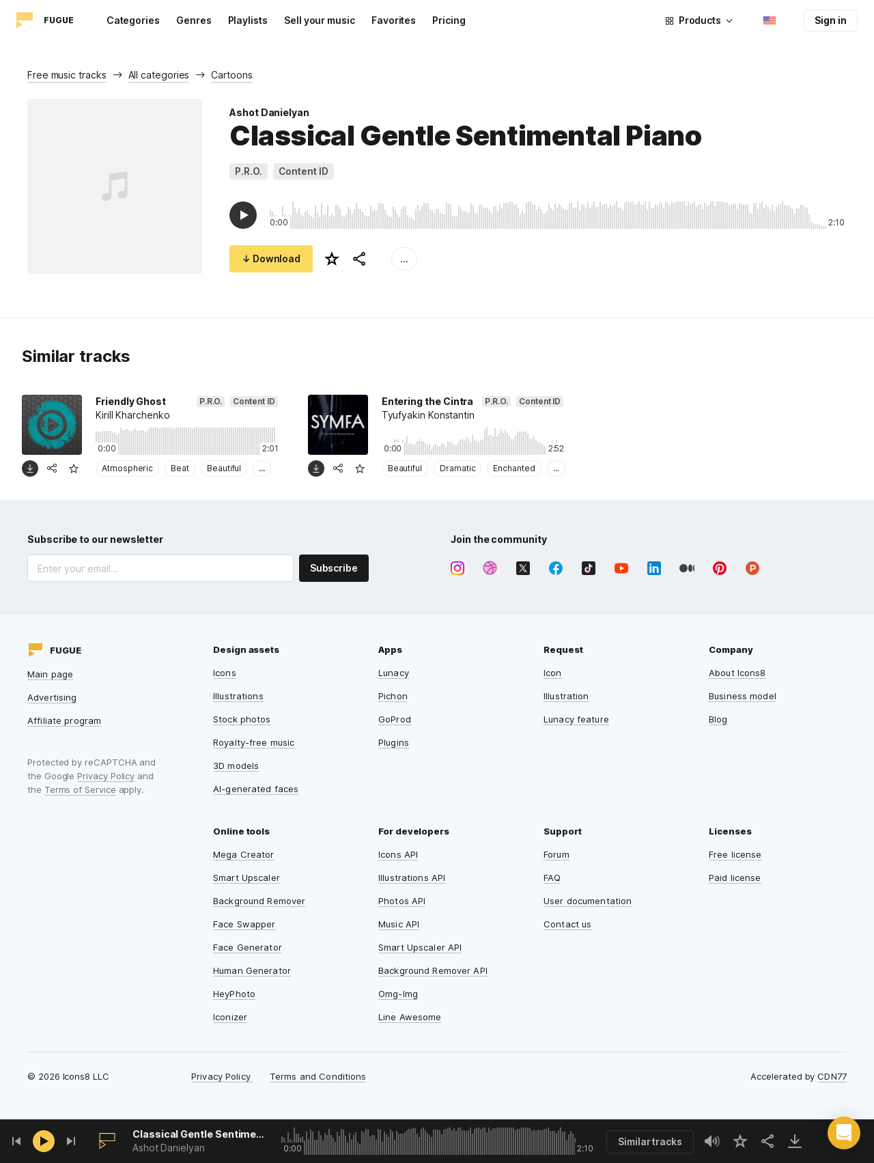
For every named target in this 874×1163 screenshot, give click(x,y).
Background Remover (259, 900)
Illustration (566, 695)
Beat (180, 468)
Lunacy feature (576, 719)
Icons (224, 672)
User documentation (588, 900)
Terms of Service (80, 789)
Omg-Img (398, 993)
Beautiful (224, 468)
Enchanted (514, 468)
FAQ (552, 877)
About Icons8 (737, 672)
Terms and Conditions (318, 1076)
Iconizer (230, 1016)
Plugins (393, 742)
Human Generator (252, 970)
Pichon (393, 695)
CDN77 (832, 1076)
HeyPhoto (234, 993)
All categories (159, 75)
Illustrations (238, 695)
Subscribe (334, 568)
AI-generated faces (255, 788)
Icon (553, 672)
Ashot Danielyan (269, 112)
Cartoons (231, 75)
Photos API (401, 900)
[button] (844, 1133)
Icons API (398, 854)
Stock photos (242, 719)
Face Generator (247, 947)
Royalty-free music (253, 742)
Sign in (831, 20)
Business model (742, 695)
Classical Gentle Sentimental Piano (199, 1134)
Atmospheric (127, 468)
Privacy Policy (106, 775)
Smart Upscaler (246, 877)
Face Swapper (244, 924)
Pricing (449, 20)
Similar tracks (650, 1141)
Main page (50, 674)
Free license (735, 854)
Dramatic (457, 468)
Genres (194, 20)
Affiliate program (64, 720)
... (404, 258)
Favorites (393, 20)
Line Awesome (410, 1016)
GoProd (394, 719)
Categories (133, 20)
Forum (556, 854)
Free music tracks (67, 75)
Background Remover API (433, 970)
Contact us (567, 924)
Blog (718, 719)
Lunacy (393, 672)
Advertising (51, 697)
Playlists (248, 20)
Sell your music (319, 20)
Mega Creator (243, 854)
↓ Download (271, 258)
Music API (398, 924)
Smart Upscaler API (420, 947)
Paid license (735, 877)
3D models (236, 765)
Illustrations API (411, 877)
